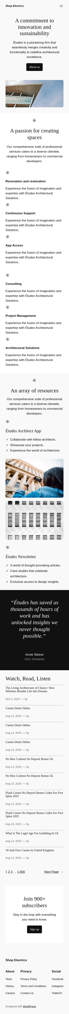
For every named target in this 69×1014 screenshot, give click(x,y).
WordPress (29, 1006)
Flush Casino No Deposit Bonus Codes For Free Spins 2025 (34, 794)
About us (34, 67)
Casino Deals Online (18, 708)
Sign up (34, 929)
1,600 (21, 872)
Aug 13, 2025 (13, 716)
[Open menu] (61, 6)
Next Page (53, 872)
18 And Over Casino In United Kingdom (30, 850)
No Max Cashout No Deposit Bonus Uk (29, 759)
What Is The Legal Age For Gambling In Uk (32, 833)
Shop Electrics (15, 5)
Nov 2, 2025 (13, 699)
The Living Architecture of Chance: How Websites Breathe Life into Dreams (30, 689)
